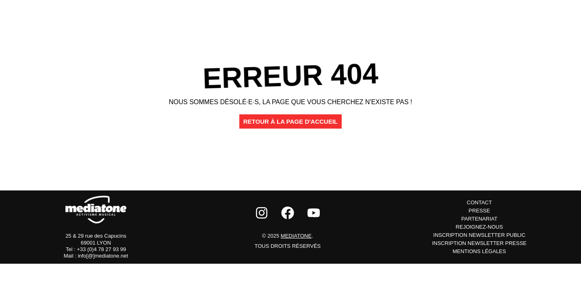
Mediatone (296, 236)
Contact (479, 202)
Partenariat (479, 219)
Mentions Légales (479, 251)
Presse (479, 211)
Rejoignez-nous (479, 227)
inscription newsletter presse (479, 243)
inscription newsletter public (479, 235)
